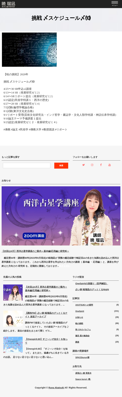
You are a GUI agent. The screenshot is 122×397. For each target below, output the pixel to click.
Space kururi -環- (83, 379)
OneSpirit (79, 311)
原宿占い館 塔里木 (83, 373)
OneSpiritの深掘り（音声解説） (91, 283)
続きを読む (64, 266)
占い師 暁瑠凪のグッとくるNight (92, 289)
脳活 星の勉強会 (82, 336)
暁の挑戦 (79, 323)
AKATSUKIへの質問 (84, 305)
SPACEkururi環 (82, 357)
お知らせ (79, 317)
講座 (77, 342)
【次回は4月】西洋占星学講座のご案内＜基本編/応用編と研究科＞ (35, 251)
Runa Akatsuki (56, 387)
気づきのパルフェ (83, 329)
